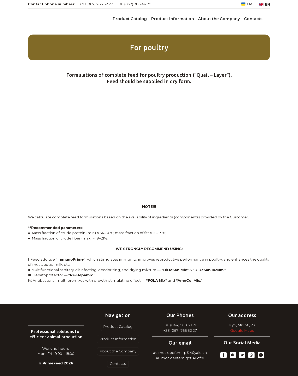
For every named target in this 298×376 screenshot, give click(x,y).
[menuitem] (246, 4)
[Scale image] (149, 144)
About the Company (219, 18)
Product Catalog (130, 18)
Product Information (172, 18)
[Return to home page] (56, 317)
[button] (223, 355)
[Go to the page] (61, 19)
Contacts (253, 18)
